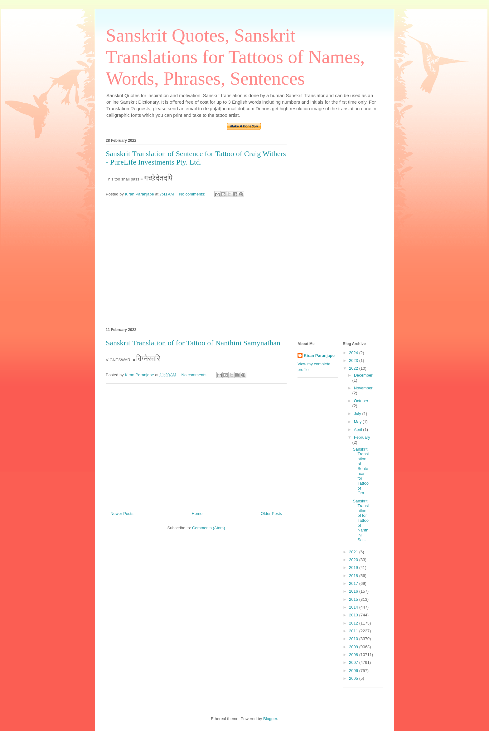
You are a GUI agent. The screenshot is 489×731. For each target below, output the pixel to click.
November (363, 388)
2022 (354, 368)
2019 (354, 567)
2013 (354, 615)
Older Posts (271, 513)
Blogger (270, 718)
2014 (354, 607)
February (362, 437)
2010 (354, 638)
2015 (354, 599)
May (358, 421)
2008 (354, 654)
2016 (354, 591)
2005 (354, 678)
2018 (354, 575)
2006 (354, 670)
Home (197, 513)
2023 (354, 360)
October (361, 400)
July (358, 413)
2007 (354, 662)
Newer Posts (121, 513)
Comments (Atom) (208, 528)
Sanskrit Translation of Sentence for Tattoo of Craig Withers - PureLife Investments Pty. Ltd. (196, 158)
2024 (354, 352)
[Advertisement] (196, 264)
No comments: (192, 194)
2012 (354, 623)
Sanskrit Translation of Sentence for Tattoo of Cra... (361, 471)
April (358, 429)
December (363, 375)
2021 (354, 552)
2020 (354, 559)
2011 (354, 631)
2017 (354, 583)
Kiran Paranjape (319, 355)
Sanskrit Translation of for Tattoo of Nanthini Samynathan (193, 343)
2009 (354, 647)
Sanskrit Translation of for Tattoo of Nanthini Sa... (361, 520)
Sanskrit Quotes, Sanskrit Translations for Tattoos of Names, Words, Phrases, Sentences (235, 57)
